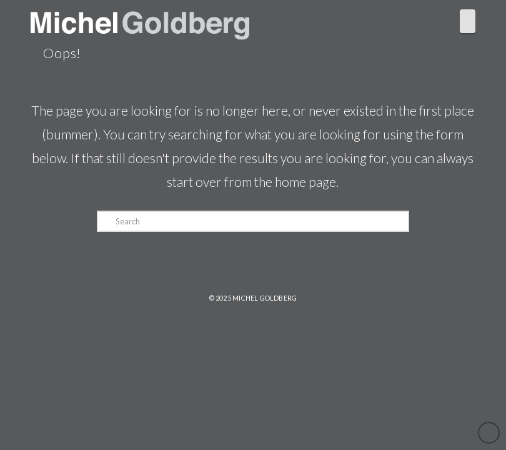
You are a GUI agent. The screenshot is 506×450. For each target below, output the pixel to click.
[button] (467, 21)
